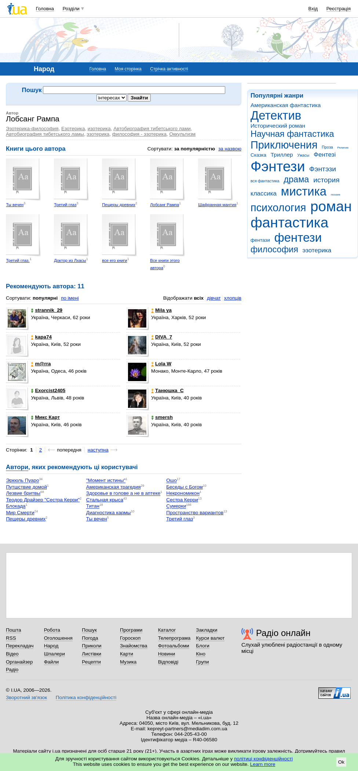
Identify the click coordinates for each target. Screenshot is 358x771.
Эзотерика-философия (32, 128)
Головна (45, 8)
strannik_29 (46, 310)
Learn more (262, 764)
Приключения (284, 145)
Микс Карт (45, 417)
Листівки (91, 654)
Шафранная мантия (217, 204)
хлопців (232, 298)
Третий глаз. (17, 260)
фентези (298, 237)
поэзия (335, 194)
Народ (51, 645)
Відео (12, 654)
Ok (341, 762)
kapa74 (41, 337)
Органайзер (19, 662)
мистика (303, 191)
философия (274, 249)
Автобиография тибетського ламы (45, 134)
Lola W (161, 363)
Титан (92, 506)
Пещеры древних (118, 204)
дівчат (214, 298)
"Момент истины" (105, 480)
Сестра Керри (182, 500)
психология (278, 207)
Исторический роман (278, 126)
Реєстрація (338, 8)
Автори (17, 467)
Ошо (171, 480)
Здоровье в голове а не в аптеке (123, 493)
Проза (327, 147)
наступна (98, 450)
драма (296, 179)
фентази (260, 240)
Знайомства (133, 645)
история (326, 180)
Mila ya (161, 310)
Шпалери (54, 654)
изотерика (99, 128)
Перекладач (19, 645)
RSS (11, 638)
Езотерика (73, 128)
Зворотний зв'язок (26, 697)
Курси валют (210, 638)
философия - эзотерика (139, 134)
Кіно (200, 654)
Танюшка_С (167, 390)
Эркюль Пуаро (22, 480)
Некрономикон (183, 493)
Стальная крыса (104, 500)
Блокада (15, 506)
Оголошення (58, 638)
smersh (162, 417)
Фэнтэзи (322, 169)
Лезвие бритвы (23, 493)
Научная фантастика (292, 134)
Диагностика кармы (108, 512)
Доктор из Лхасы (70, 260)
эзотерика (317, 250)
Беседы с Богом (184, 487)
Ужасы (303, 155)
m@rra (41, 363)
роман (331, 206)
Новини (166, 654)
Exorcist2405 (48, 390)
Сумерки (176, 506)
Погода (90, 638)
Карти (126, 654)
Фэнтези (278, 166)
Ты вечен (14, 204)
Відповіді (168, 662)
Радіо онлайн (283, 633)
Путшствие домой (26, 487)
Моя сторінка (128, 69)
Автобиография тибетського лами (152, 128)
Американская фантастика (286, 105)
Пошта (13, 630)
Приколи (91, 645)
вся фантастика (265, 181)
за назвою (229, 148)
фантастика (289, 222)
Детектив (276, 115)
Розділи (71, 8)
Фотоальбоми (173, 645)
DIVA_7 (161, 337)
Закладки (206, 630)
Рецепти (91, 662)
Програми (131, 630)
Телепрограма (174, 638)
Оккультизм (182, 134)
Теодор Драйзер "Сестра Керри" (43, 500)
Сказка (258, 155)
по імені (70, 298)
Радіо (12, 669)
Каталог (167, 630)
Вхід (313, 8)
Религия (342, 147)
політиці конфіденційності (263, 758)
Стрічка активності (169, 69)
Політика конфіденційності (86, 697)
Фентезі (325, 154)
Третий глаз (65, 204)
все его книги (114, 260)
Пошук (89, 630)
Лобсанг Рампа (164, 204)
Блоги (202, 645)
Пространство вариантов (194, 512)
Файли (51, 662)
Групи (202, 662)
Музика (128, 662)
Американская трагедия (113, 487)
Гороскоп (130, 638)
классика (264, 193)
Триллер (282, 154)
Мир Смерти (20, 512)
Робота (52, 630)
